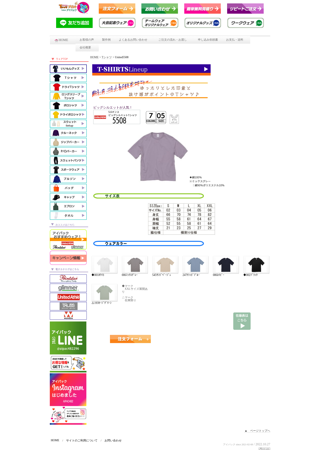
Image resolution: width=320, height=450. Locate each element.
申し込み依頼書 (208, 39)
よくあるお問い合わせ (134, 39)
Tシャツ (107, 57)
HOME (62, 40)
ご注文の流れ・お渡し (174, 39)
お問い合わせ (113, 440)
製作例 (106, 39)
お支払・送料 (236, 39)
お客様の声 (87, 39)
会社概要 (87, 47)
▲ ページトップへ (257, 430)
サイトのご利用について (82, 440)
